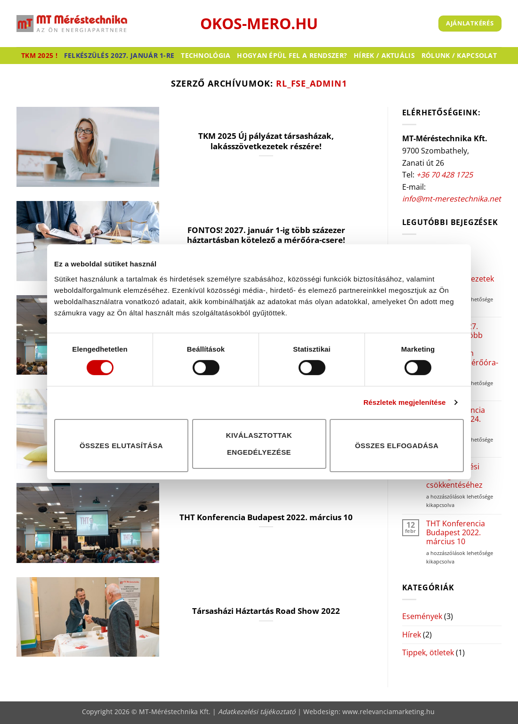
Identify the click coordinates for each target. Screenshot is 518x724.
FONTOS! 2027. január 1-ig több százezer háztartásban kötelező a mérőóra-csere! (266, 235)
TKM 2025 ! (39, 55)
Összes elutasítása (121, 445)
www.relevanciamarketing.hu (388, 711)
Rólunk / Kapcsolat (459, 55)
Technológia (205, 55)
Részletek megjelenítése (405, 402)
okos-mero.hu (259, 23)
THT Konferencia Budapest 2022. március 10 (266, 517)
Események (422, 616)
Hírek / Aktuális (384, 55)
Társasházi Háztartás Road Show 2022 (266, 611)
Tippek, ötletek (428, 652)
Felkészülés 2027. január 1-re (119, 55)
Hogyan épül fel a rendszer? (292, 55)
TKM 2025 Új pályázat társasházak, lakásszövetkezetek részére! (266, 141)
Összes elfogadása (397, 445)
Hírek (411, 634)
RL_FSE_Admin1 (311, 83)
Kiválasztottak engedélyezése (259, 443)
